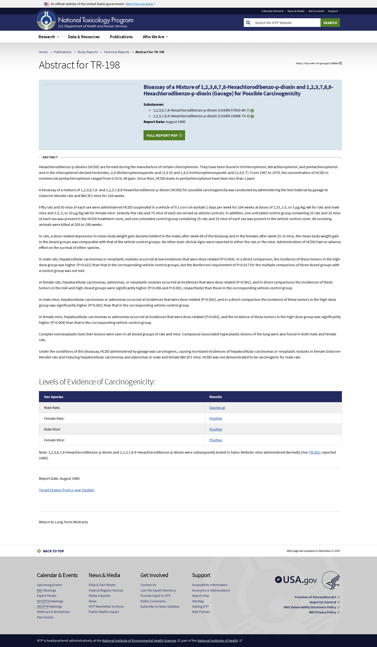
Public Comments (153, 601)
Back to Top (53, 551)
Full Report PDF (162, 135)
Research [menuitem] (46, 36)
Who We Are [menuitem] (153, 36)
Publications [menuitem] (121, 36)
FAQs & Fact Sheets (102, 585)
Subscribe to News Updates (159, 606)
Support (333, 11)
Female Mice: (54, 439)
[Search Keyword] (286, 22)
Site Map (198, 601)
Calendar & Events (272, 11)
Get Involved (316, 11)
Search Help (200, 595)
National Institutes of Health (217, 640)
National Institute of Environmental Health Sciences (139, 640)
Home (43, 52)
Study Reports (87, 52)
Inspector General (323, 602)
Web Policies (201, 612)
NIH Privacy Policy (322, 612)
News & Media (296, 11)
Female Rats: (54, 418)
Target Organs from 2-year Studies (66, 489)
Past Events (45, 617)
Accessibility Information (209, 585)
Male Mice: (52, 429)
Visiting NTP (200, 606)
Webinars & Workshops (53, 612)
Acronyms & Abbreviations (211, 590)
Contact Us (148, 585)
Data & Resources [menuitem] (84, 36)
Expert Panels (46, 595)
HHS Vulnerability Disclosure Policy (310, 607)
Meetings (46, 590)
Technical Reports (116, 52)
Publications (62, 52)
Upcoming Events (49, 585)
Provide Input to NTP (155, 595)
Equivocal (217, 407)
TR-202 (314, 452)
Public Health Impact (104, 612)
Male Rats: (52, 407)
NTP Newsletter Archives (106, 606)
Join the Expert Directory (158, 590)
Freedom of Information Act (315, 597)
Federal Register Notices (106, 590)
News (92, 601)
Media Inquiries (99, 595)
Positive (215, 418)
